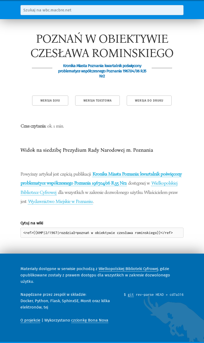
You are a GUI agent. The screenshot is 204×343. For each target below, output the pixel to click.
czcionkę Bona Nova (89, 320)
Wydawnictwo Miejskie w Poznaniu (60, 201)
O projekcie (30, 320)
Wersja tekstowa (97, 100)
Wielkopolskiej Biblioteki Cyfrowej (128, 268)
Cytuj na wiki (31, 223)
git (131, 294)
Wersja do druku (149, 100)
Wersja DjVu (50, 100)
